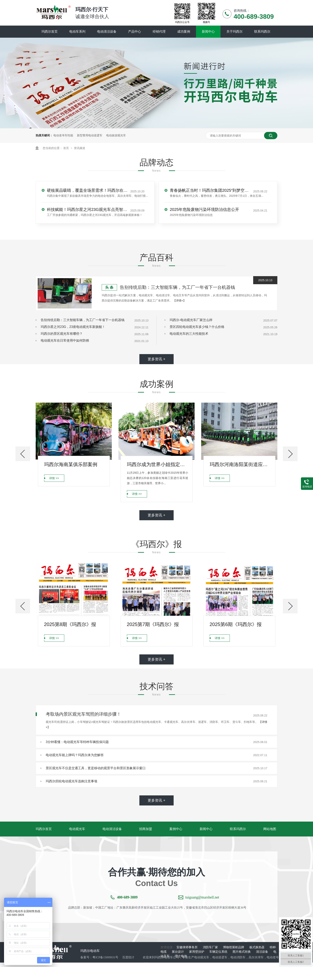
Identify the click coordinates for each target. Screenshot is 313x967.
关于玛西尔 (234, 31)
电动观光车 (77, 829)
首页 (66, 148)
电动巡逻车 (219, 957)
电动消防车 (238, 957)
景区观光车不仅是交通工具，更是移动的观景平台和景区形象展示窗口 (96, 768)
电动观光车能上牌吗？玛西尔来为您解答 (75, 755)
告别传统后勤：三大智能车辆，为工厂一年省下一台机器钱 (177, 287)
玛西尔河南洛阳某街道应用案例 (240, 464)
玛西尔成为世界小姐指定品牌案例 (157, 464)
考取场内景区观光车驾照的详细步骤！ (83, 714)
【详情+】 (179, 300)
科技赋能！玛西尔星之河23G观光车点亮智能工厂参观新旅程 (87, 209)
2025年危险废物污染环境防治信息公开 (204, 209)
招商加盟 (145, 829)
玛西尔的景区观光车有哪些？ (62, 333)
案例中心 (175, 829)
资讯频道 (79, 148)
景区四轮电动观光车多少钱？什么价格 (197, 327)
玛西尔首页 (49, 31)
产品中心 (134, 31)
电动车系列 (77, 31)
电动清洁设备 (106, 31)
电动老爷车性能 (63, 135)
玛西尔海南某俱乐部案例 (70, 464)
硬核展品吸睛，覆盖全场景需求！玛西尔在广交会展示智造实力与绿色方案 (87, 190)
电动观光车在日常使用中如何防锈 (65, 340)
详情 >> (54, 478)
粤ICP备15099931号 (105, 957)
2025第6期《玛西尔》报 (236, 624)
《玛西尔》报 (156, 544)
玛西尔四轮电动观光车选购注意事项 (71, 781)
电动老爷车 (274, 957)
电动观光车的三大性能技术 (189, 333)
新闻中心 (208, 31)
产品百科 (156, 257)
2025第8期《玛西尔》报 (70, 624)
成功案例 (183, 31)
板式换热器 (257, 947)
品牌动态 (156, 162)
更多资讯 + (156, 359)
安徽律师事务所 (187, 947)
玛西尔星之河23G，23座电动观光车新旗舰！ (73, 327)
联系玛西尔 (262, 31)
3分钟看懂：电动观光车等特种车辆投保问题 (77, 742)
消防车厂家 (211, 947)
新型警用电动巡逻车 (89, 135)
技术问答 (156, 686)
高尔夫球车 (256, 957)
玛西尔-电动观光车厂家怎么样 (191, 320)
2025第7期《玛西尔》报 (153, 624)
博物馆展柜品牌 (234, 947)
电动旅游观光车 (116, 135)
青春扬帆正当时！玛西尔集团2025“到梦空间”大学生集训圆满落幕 (210, 190)
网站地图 (269, 829)
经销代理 (159, 31)
